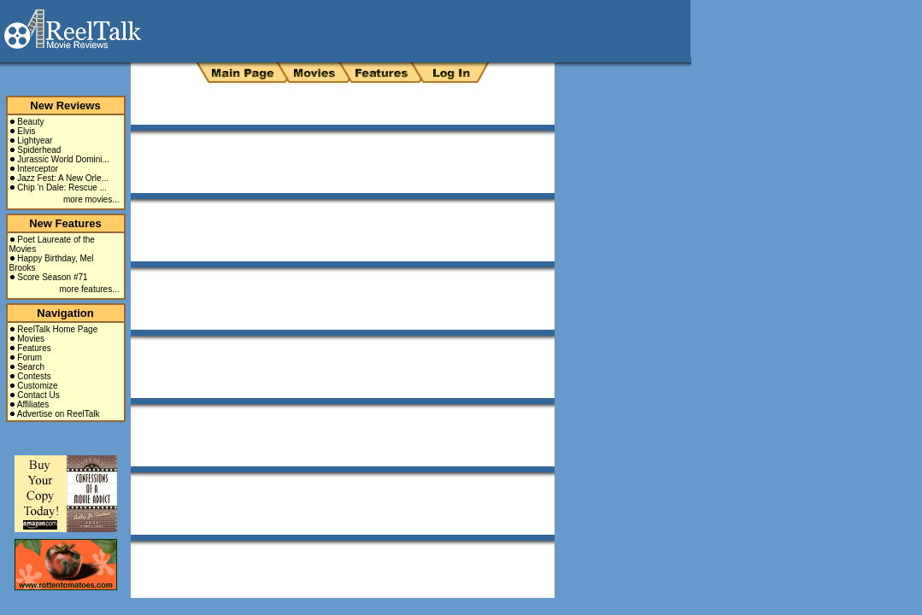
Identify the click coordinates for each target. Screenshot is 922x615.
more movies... (91, 199)
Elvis (26, 131)
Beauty (30, 121)
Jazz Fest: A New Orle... (63, 178)
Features (33, 348)
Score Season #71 (52, 277)
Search (30, 367)
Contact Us (38, 395)
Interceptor (37, 168)
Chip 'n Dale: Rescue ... (62, 187)
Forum (29, 357)
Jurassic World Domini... (63, 159)
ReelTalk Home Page (57, 329)
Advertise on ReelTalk (58, 414)
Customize (37, 385)
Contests (33, 376)
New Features (65, 223)
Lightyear (34, 140)
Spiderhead (39, 150)
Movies (30, 338)
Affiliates (33, 404)
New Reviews (65, 105)
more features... (89, 289)
